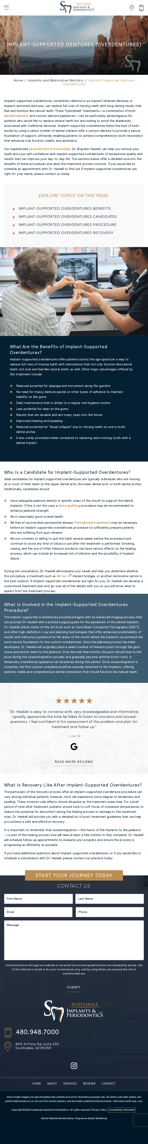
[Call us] (31, 1032)
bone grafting (69, 506)
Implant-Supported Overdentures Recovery (66, 233)
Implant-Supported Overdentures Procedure (68, 225)
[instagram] (74, 1068)
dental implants (16, 116)
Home (18, 80)
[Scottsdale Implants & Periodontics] (77, 7)
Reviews (89, 1083)
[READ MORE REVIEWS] (74, 763)
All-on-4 (63, 576)
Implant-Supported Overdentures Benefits (65, 209)
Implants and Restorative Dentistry (56, 80)
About (52, 1083)
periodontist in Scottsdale (49, 149)
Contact (109, 1083)
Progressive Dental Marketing (91, 1118)
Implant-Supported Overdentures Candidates (68, 217)
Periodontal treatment (92, 523)
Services (70, 1083)
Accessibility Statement (122, 1110)
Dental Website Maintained (56, 1118)
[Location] (132, 8)
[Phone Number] (141, 8)
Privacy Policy (99, 1110)
